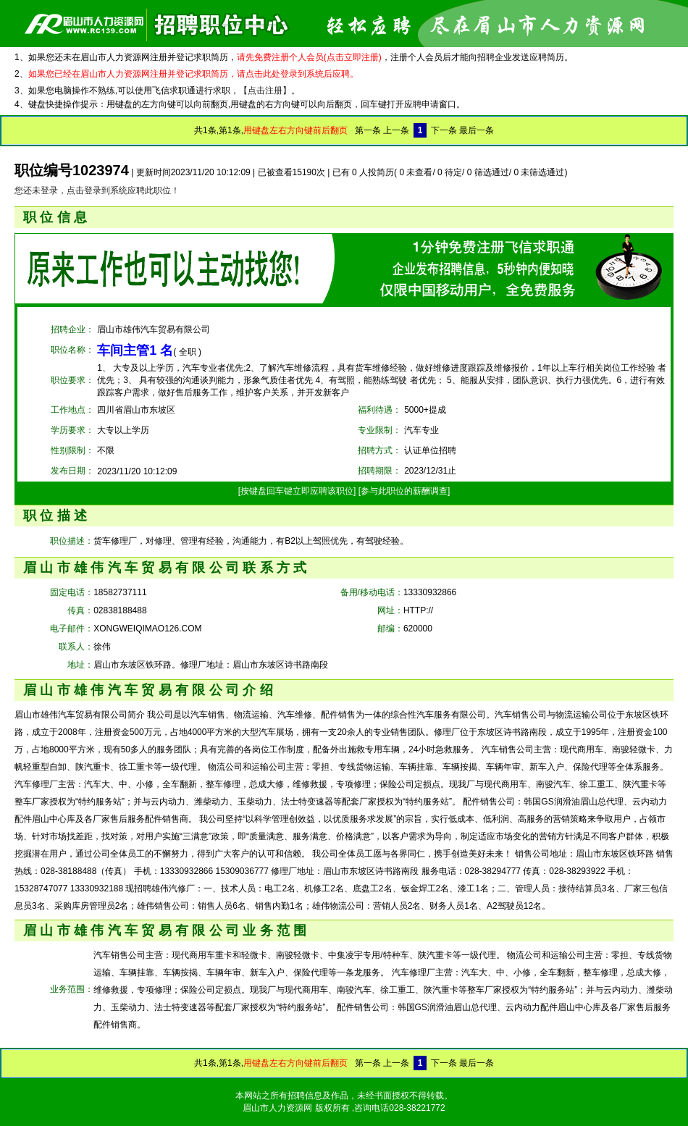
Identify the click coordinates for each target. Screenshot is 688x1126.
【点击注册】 (265, 90)
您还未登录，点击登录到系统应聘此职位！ (97, 190)
